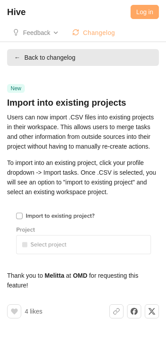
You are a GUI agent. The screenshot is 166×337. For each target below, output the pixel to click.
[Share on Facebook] (134, 311)
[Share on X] (152, 311)
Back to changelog (44, 57)
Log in (144, 11)
